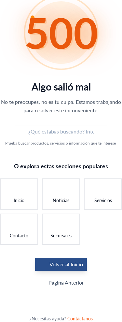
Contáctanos (80, 318)
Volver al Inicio (61, 264)
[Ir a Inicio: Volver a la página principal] (19, 194)
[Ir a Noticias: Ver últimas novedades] (61, 194)
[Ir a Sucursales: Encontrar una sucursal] (61, 229)
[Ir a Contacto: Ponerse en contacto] (19, 229)
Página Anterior (61, 283)
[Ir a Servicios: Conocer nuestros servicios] (103, 194)
